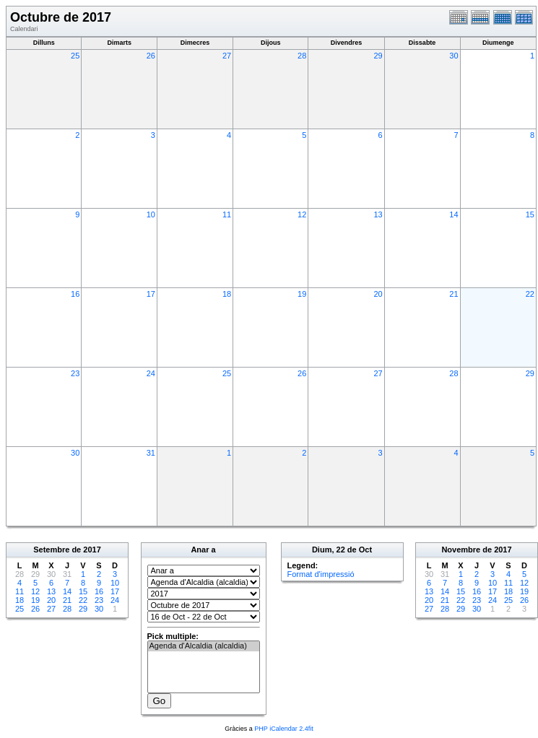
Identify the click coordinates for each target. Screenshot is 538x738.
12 (302, 214)
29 (377, 55)
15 (530, 214)
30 (453, 55)
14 (453, 214)
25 (75, 55)
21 (453, 294)
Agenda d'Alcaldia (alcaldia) (203, 646)
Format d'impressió (321, 574)
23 (75, 373)
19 (302, 294)
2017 (91, 549)
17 (151, 294)
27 (226, 55)
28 (302, 55)
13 (377, 214)
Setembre (51, 549)
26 (151, 55)
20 (377, 294)
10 (151, 214)
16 (75, 294)
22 (530, 294)
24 (151, 373)
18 (226, 294)
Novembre (460, 549)
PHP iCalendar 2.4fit (283, 728)
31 (151, 452)
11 (226, 214)
